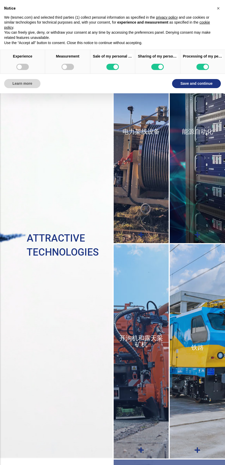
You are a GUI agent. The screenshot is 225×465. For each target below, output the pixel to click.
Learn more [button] (22, 83)
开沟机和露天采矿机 (141, 341)
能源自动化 (197, 131)
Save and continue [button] (196, 83)
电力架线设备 (141, 131)
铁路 (197, 347)
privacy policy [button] (167, 17)
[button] (218, 8)
